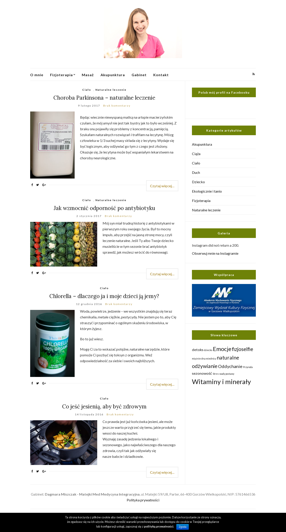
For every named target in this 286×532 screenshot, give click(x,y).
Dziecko (198, 182)
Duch (196, 172)
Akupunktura (113, 75)
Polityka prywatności (143, 500)
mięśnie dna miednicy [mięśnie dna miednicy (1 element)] (204, 358)
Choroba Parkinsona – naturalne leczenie (104, 97)
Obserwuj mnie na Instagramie (215, 253)
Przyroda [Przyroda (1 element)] (248, 367)
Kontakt (161, 75)
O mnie (36, 75)
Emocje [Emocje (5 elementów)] (222, 348)
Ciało (86, 89)
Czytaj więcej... (162, 186)
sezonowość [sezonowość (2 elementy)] (202, 373)
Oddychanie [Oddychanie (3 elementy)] (230, 366)
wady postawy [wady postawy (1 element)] (226, 373)
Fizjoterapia (61, 75)
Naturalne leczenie (110, 89)
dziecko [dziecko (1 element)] (208, 350)
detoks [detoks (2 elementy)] (197, 349)
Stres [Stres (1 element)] (216, 373)
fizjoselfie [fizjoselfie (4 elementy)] (242, 349)
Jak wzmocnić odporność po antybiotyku (104, 208)
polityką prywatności (158, 526)
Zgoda (182, 526)
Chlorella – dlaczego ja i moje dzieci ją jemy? (104, 296)
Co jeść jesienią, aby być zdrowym (104, 406)
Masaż (88, 75)
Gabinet (139, 75)
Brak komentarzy (116, 105)
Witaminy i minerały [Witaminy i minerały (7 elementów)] (221, 381)
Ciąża (196, 153)
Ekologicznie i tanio (207, 191)
